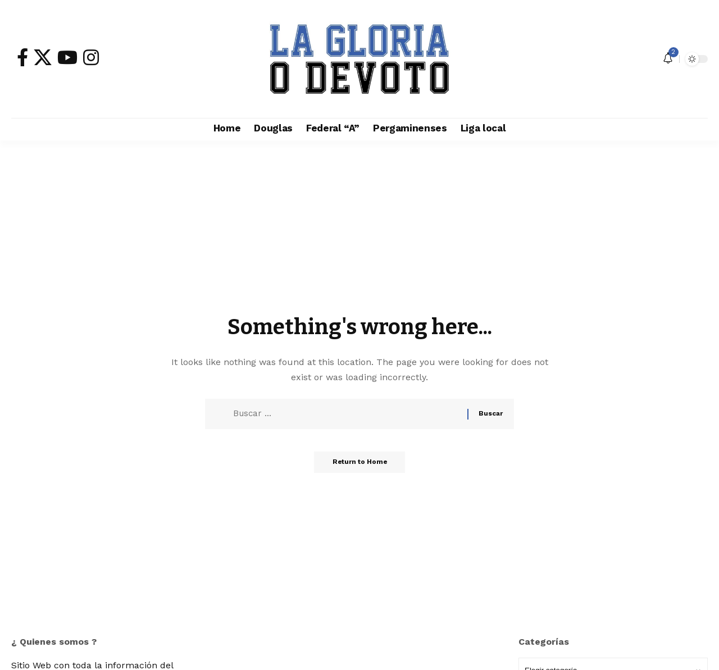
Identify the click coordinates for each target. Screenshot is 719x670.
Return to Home (360, 466)
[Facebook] (22, 57)
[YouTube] (67, 57)
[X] (42, 57)
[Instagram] (91, 57)
